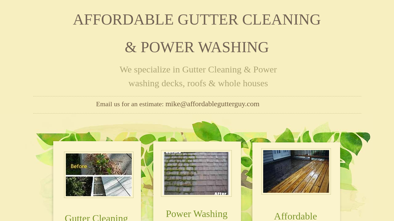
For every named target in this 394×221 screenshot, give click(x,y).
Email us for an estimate (129, 104)
